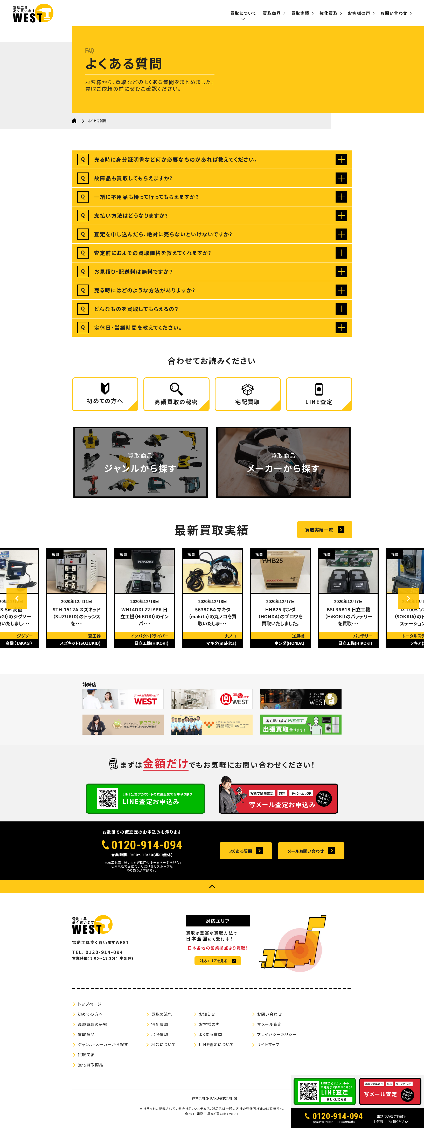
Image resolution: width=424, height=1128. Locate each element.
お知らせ (207, 1014)
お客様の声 (359, 13)
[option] (76, 598)
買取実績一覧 (319, 529)
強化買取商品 (90, 1064)
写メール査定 (269, 1024)
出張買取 (159, 1034)
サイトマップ (268, 1044)
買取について (243, 13)
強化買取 (328, 13)
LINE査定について (216, 1044)
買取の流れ (161, 1014)
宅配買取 (159, 1024)
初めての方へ (90, 1014)
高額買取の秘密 (93, 1024)
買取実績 (300, 13)
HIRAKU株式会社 (219, 1098)
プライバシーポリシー (277, 1034)
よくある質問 (240, 851)
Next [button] (408, 598)
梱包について (163, 1044)
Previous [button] (16, 598)
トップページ (90, 1004)
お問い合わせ (393, 13)
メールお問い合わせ (306, 851)
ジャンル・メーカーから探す (103, 1044)
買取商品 (272, 13)
